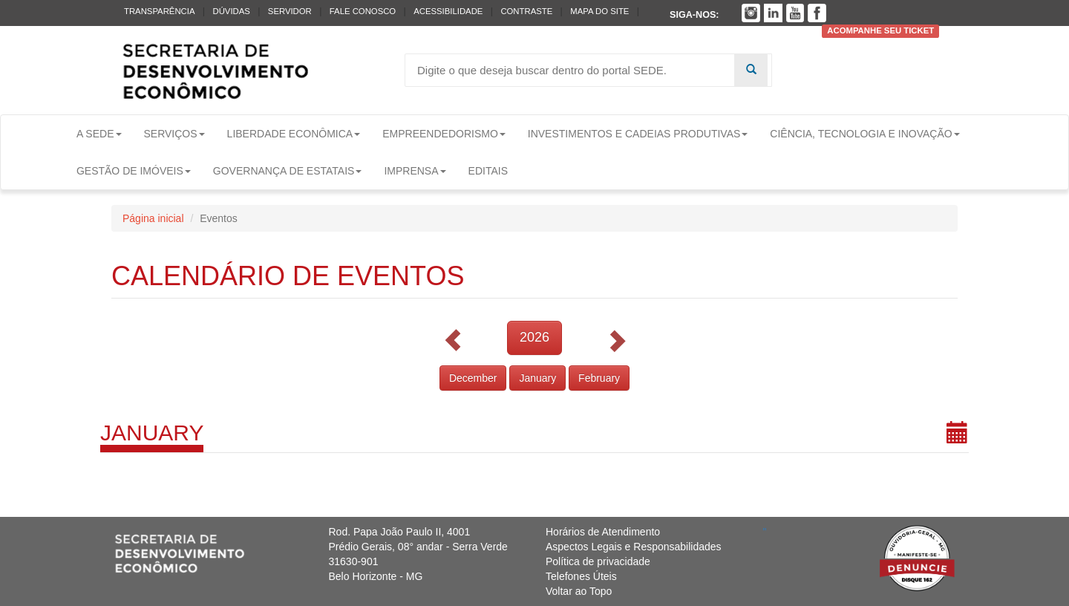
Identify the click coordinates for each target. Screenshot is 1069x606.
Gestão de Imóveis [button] (133, 171)
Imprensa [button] (414, 171)
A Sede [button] (99, 134)
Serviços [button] (174, 134)
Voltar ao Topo (579, 591)
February (599, 378)
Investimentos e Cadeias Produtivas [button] (638, 134)
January (537, 378)
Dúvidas (230, 11)
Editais (488, 171)
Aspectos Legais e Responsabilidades (634, 547)
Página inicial (153, 218)
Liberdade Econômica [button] (294, 134)
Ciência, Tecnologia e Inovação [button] (864, 134)
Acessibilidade (448, 11)
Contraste (526, 11)
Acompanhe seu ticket (880, 31)
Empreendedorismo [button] (444, 134)
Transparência (159, 11)
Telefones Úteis (581, 576)
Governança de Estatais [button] (287, 171)
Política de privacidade (598, 561)
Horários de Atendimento (603, 532)
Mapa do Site (599, 11)
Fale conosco (363, 11)
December (473, 378)
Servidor (290, 11)
